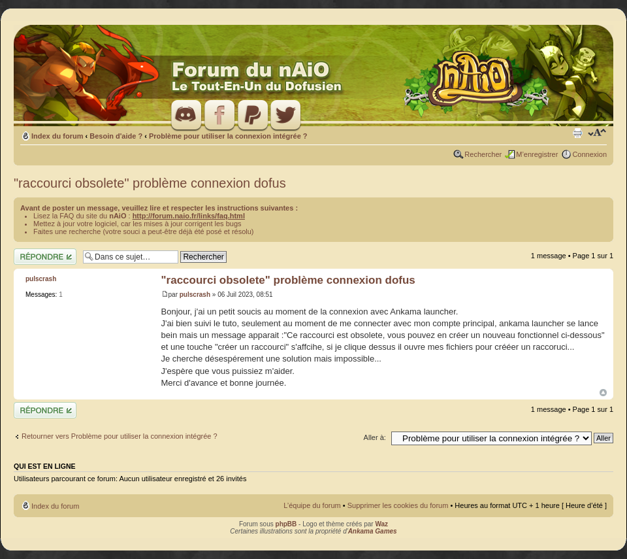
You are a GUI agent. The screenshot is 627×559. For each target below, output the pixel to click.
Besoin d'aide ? (115, 136)
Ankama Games (372, 531)
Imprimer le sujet (577, 133)
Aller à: (375, 437)
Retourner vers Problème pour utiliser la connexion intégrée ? (119, 436)
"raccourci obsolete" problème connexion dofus (150, 183)
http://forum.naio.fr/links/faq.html (189, 216)
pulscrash (195, 294)
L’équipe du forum (311, 505)
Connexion (589, 154)
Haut (603, 392)
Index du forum (57, 136)
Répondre (45, 256)
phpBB (286, 524)
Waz (381, 524)
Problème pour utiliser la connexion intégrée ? (228, 136)
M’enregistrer (537, 154)
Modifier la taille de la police (597, 133)
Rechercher (483, 154)
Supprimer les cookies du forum (398, 505)
